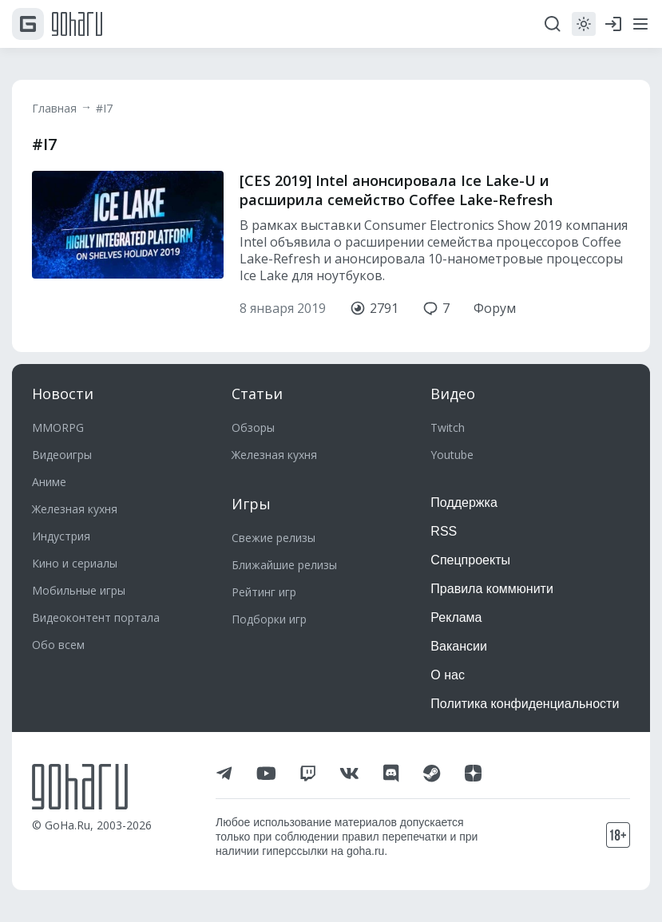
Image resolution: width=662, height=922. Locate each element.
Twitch (447, 427)
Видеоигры (62, 454)
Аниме (49, 481)
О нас (447, 675)
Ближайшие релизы (284, 564)
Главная (54, 108)
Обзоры (253, 427)
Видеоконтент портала (96, 617)
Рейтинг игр (264, 591)
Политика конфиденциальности (524, 703)
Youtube (452, 454)
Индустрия (61, 536)
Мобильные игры (78, 590)
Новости (62, 393)
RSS (443, 531)
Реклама (456, 617)
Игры (251, 503)
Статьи (257, 393)
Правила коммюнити (491, 589)
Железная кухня (74, 508)
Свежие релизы (273, 537)
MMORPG (58, 427)
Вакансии (458, 646)
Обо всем (58, 644)
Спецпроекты (470, 560)
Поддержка (463, 502)
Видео (452, 393)
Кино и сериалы (74, 563)
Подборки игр (269, 619)
